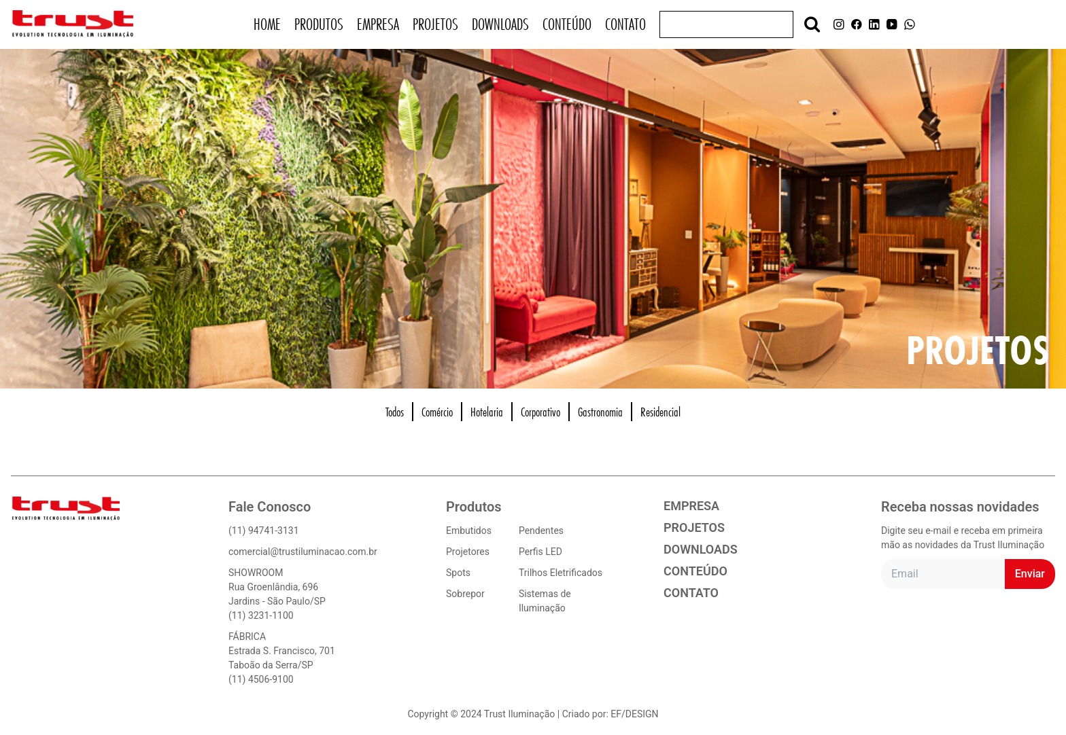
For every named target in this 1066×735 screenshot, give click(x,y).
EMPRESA (378, 24)
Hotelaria (486, 411)
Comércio (437, 411)
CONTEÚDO (567, 24)
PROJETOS (435, 24)
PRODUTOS (318, 24)
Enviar (1030, 573)
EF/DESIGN (634, 714)
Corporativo (540, 411)
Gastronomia (600, 411)
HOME (267, 24)
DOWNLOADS (500, 24)
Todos (394, 411)
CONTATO (625, 24)
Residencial (660, 411)
